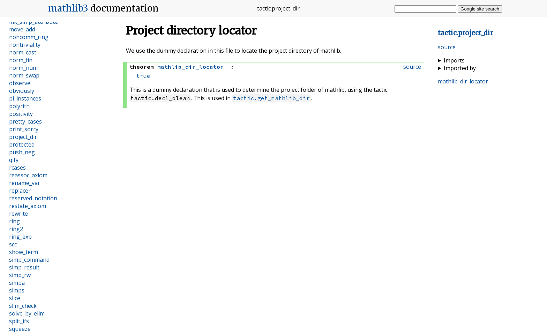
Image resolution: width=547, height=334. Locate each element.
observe (19, 83)
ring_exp (20, 236)
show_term (23, 252)
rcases (17, 167)
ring (14, 221)
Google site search (479, 9)
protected (22, 144)
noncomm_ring (28, 37)
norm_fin (20, 60)
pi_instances (25, 98)
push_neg (22, 152)
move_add (22, 29)
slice (14, 298)
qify (13, 160)
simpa (17, 283)
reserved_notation (33, 198)
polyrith (19, 106)
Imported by (460, 68)
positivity (21, 114)
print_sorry (23, 129)
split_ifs (19, 321)
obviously (21, 91)
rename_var (24, 183)
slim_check (23, 306)
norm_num (23, 68)
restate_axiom (27, 206)
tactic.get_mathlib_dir (271, 98)
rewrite (18, 213)
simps (16, 290)
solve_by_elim (27, 313)
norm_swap (24, 75)
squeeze (20, 329)
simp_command (29, 260)
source (447, 47)
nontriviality (24, 45)
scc (13, 244)
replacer (20, 190)
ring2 (16, 229)
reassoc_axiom (28, 175)
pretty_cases (25, 121)
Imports (454, 60)
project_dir (23, 137)
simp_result (24, 267)
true (143, 75)
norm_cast (22, 52)
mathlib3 (68, 8)
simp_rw (20, 275)
